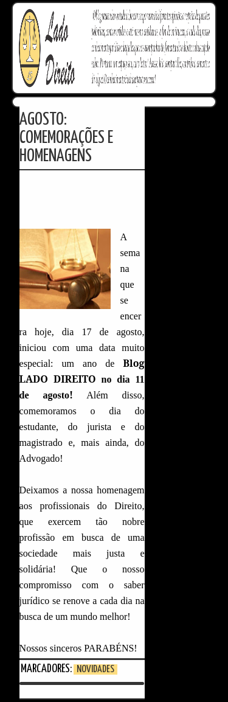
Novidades (95, 669)
